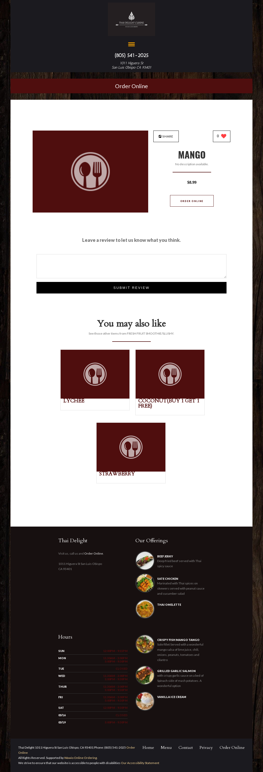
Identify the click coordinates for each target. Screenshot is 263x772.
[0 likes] (222, 136)
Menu (166, 747)
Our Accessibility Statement (139, 763)
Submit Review (131, 288)
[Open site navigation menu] (131, 44)
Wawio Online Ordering (80, 758)
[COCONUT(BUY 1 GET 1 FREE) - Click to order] (170, 397)
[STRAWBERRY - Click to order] (131, 470)
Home (148, 747)
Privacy (206, 747)
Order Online (131, 85)
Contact (186, 747)
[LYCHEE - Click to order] (95, 397)
